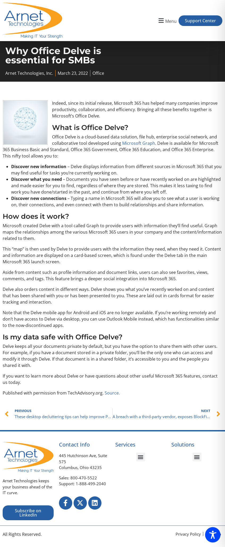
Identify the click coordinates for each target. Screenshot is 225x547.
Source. (112, 393)
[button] (167, 20)
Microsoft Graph (138, 143)
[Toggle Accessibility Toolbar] (213, 535)
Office (98, 73)
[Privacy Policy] (188, 534)
